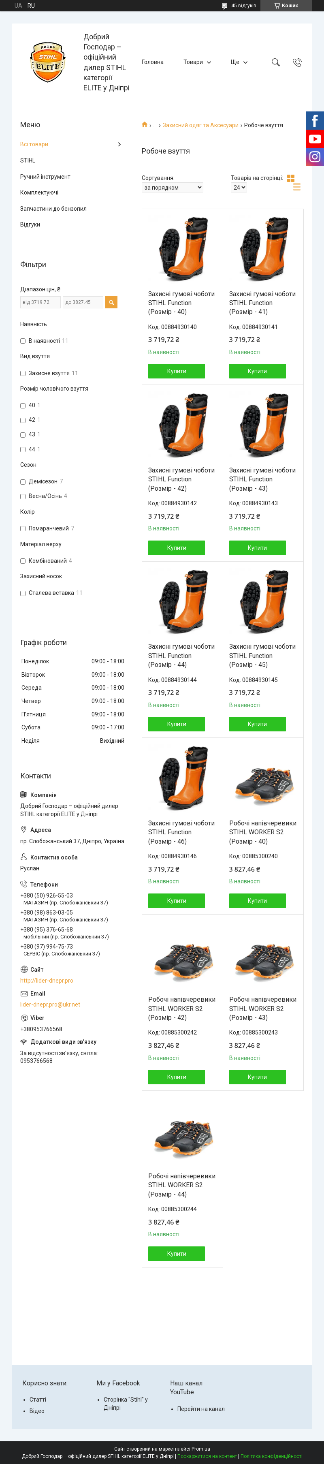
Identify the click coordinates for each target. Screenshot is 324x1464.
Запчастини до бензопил (53, 208)
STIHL (27, 160)
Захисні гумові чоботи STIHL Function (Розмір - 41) (262, 303)
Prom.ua (201, 1449)
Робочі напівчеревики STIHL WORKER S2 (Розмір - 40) (262, 832)
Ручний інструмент (45, 176)
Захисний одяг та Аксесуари (201, 125)
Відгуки (30, 224)
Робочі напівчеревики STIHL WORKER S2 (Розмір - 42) (181, 1009)
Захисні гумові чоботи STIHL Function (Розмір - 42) (181, 479)
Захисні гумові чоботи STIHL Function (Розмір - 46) (181, 832)
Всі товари (34, 144)
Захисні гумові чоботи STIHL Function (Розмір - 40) (181, 303)
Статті (38, 1399)
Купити (176, 371)
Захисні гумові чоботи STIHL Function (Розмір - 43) (262, 479)
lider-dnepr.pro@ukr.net (50, 1004)
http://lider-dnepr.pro (46, 980)
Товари (193, 62)
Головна (153, 62)
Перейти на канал (201, 1409)
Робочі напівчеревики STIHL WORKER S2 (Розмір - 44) (181, 1185)
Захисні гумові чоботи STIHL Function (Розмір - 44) (181, 656)
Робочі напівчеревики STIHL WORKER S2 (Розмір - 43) (262, 1009)
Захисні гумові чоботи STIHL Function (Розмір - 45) (262, 656)
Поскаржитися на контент (207, 1456)
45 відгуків (243, 6)
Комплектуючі (39, 192)
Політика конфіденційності (272, 1456)
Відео (37, 1411)
